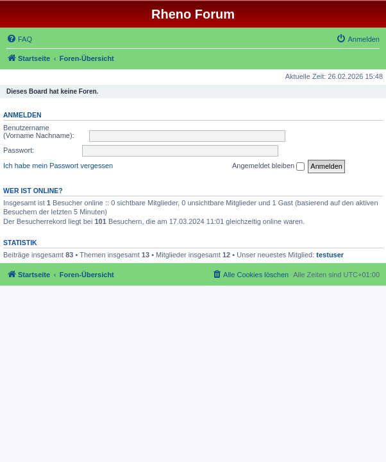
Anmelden (22, 115)
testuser (330, 255)
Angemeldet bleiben (268, 166)
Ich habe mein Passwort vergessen (58, 165)
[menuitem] (19, 39)
